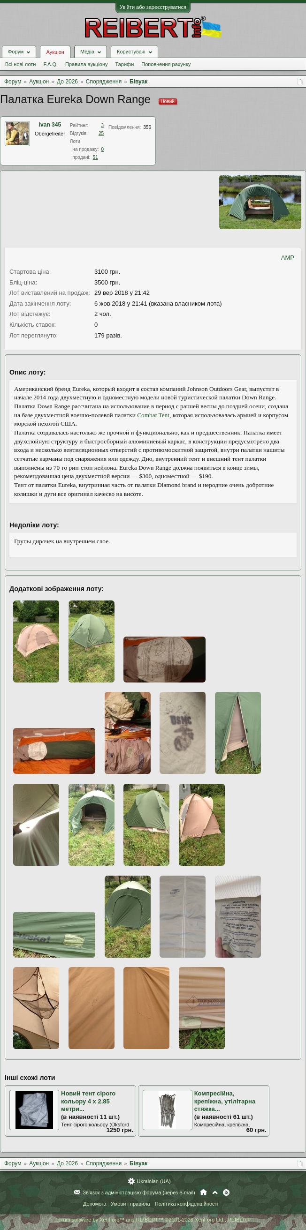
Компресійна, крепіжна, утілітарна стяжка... (225, 1101)
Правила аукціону (86, 64)
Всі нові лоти (20, 64)
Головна (203, 1192)
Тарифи (124, 64)
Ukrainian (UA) (153, 1181)
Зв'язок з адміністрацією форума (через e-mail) (139, 1192)
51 (95, 157)
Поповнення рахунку (166, 64)
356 (147, 127)
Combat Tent (153, 415)
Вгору (215, 1192)
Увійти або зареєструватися (153, 7)
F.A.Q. (50, 64)
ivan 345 (50, 124)
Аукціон (55, 52)
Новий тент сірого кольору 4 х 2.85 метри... (88, 1101)
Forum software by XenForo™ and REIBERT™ (153, 1219)
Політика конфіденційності (186, 1204)
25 (101, 133)
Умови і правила (130, 1204)
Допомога (94, 1204)
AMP (287, 257)
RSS (226, 1192)
